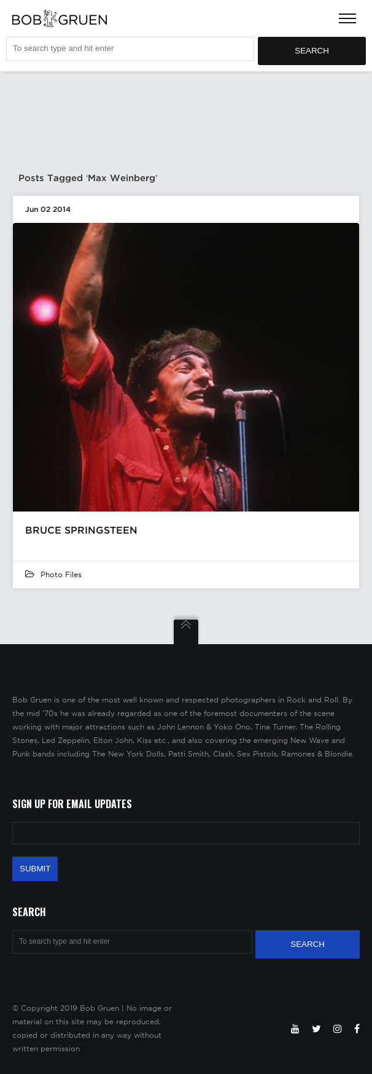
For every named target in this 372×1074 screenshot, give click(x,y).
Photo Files (61, 574)
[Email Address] (186, 833)
